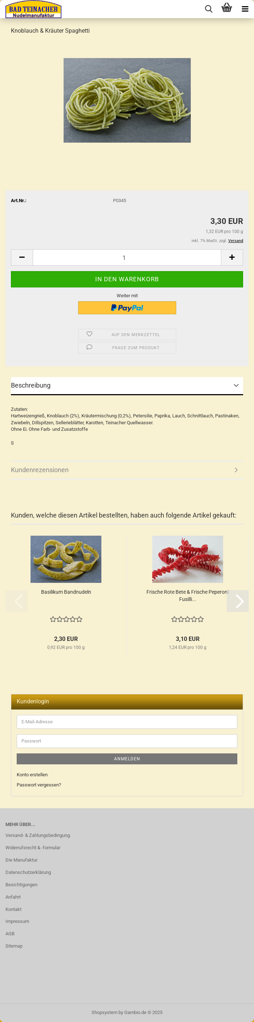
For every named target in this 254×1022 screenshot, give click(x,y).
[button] (22, 257)
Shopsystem (104, 1012)
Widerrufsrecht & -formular (32, 847)
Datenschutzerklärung (28, 872)
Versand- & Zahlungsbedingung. (38, 835)
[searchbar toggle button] (208, 9)
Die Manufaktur (21, 860)
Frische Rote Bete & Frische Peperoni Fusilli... (187, 595)
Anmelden (127, 758)
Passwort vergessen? (39, 785)
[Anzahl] (127, 257)
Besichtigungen (21, 884)
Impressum (17, 921)
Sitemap (14, 946)
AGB (10, 933)
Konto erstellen (32, 774)
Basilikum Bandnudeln (66, 592)
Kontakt (13, 909)
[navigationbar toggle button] (245, 9)
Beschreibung (31, 385)
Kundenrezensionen (40, 470)
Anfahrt (13, 897)
